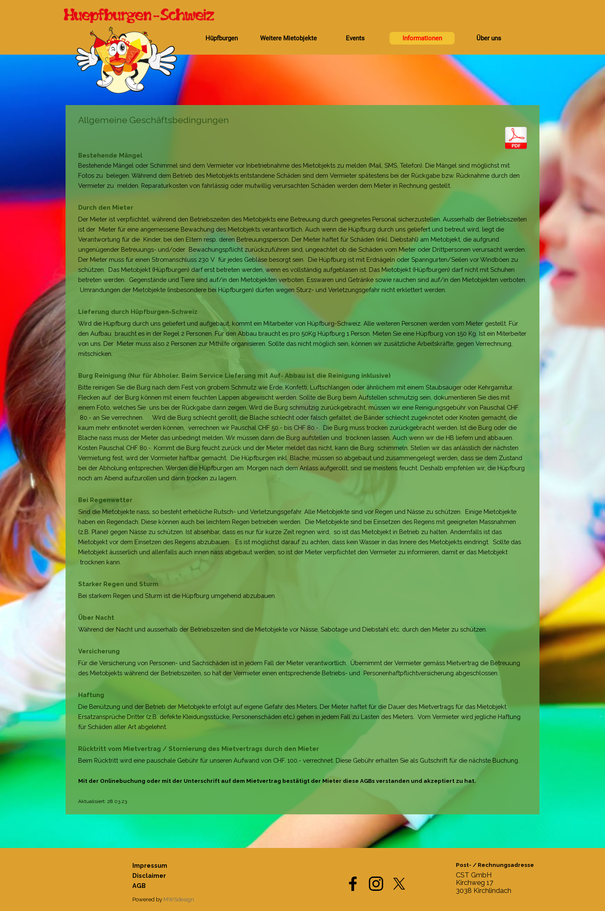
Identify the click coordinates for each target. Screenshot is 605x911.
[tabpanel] (302, 459)
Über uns (488, 38)
